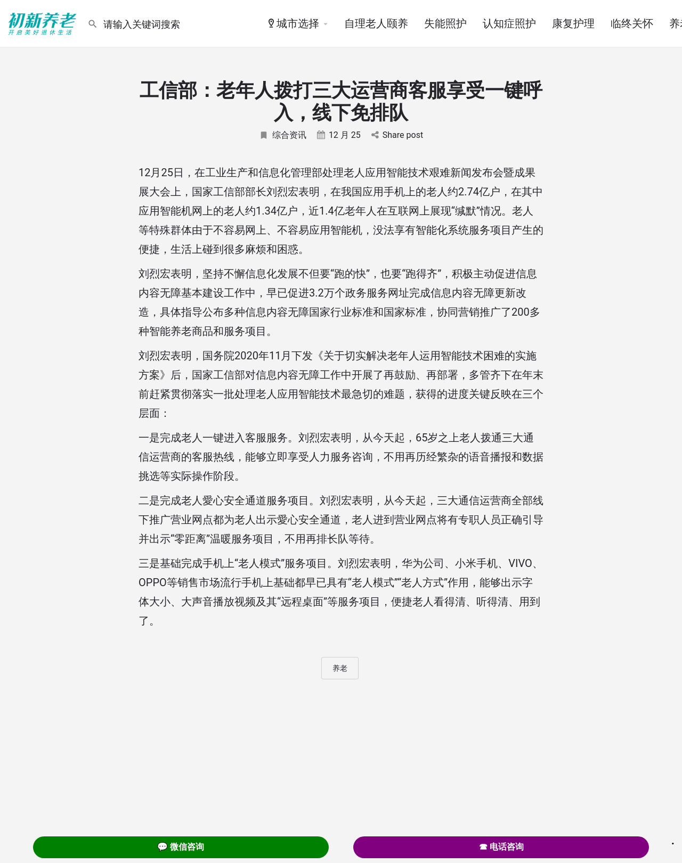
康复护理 (573, 23)
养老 (339, 668)
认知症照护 (509, 23)
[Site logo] (43, 23)
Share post (397, 135)
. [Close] (673, 840)
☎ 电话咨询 (501, 847)
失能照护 (445, 23)
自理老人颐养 (376, 23)
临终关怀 (632, 23)
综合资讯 (282, 135)
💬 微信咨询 (180, 847)
